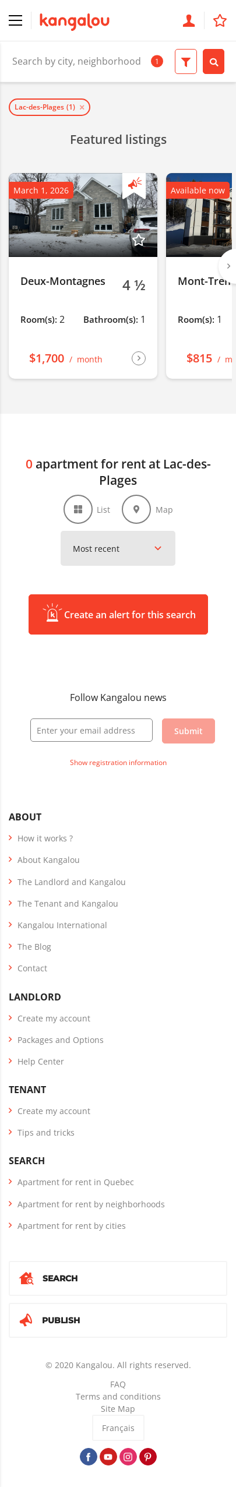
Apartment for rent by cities (71, 1225)
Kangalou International (62, 925)
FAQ (118, 1384)
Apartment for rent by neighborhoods (91, 1204)
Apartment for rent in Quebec (75, 1182)
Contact (32, 968)
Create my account (53, 1018)
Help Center (40, 1061)
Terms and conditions (118, 1396)
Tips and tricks (46, 1132)
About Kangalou (48, 859)
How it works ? (45, 838)
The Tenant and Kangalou (67, 903)
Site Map (118, 1408)
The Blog (34, 946)
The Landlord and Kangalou (71, 881)
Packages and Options (60, 1039)
